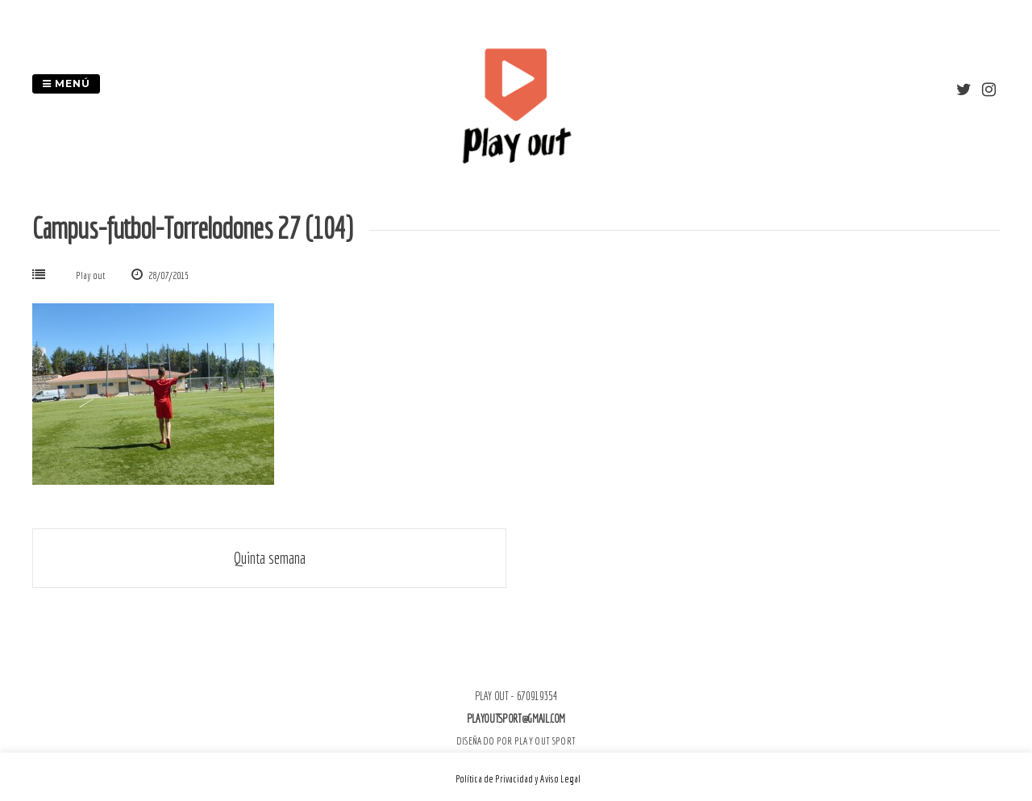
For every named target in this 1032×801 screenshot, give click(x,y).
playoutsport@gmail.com (516, 718)
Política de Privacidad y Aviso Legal (518, 779)
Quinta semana (270, 558)
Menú (66, 83)
